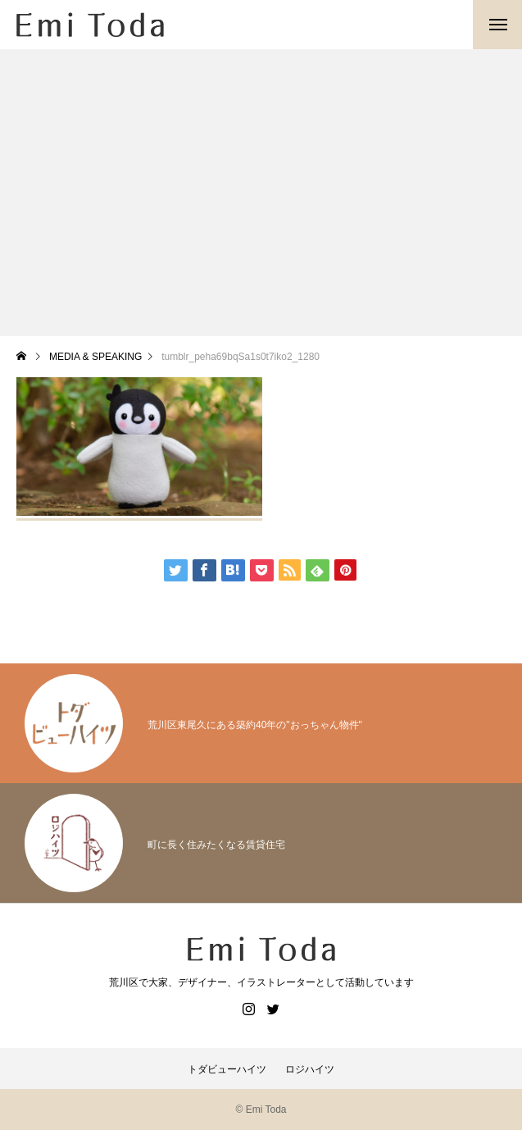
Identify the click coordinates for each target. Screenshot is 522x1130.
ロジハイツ (309, 1069)
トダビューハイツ (227, 1069)
